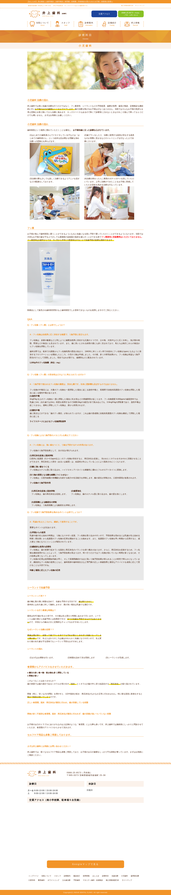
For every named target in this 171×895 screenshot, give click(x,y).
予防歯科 (76, 880)
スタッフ (57, 876)
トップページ (33, 876)
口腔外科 (31, 880)
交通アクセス (104, 14)
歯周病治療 (135, 876)
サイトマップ (139, 5)
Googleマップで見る (85, 864)
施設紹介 (76, 876)
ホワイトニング (53, 880)
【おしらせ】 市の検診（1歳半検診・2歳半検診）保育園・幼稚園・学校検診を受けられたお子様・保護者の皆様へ (70, 1)
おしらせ (96, 876)
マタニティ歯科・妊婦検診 (93, 880)
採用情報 (86, 876)
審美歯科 (41, 880)
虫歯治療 (115, 876)
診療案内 (67, 876)
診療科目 (105, 876)
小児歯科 (124, 876)
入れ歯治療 (66, 880)
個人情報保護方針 (127, 5)
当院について (46, 876)
